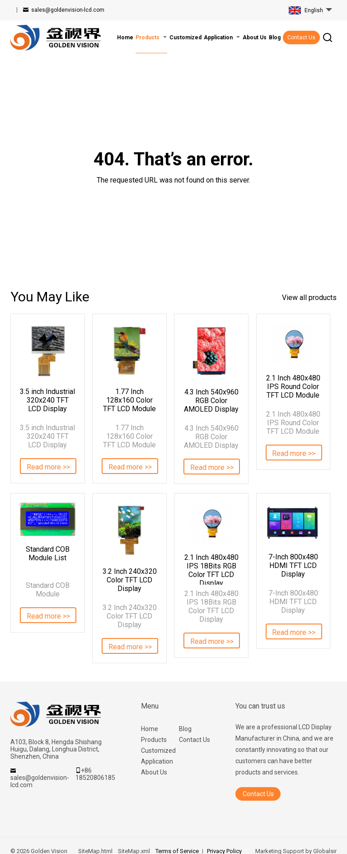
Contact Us (301, 37)
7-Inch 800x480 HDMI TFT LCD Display (293, 565)
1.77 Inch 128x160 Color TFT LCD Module (129, 400)
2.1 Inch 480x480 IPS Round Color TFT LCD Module (293, 386)
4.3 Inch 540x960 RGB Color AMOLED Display (211, 400)
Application (157, 761)
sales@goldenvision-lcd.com (67, 10)
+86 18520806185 (95, 774)
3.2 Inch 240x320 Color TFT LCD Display (130, 580)
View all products (309, 297)
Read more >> (48, 467)
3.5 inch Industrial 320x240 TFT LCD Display (47, 400)
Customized (158, 750)
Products (154, 739)
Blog (185, 728)
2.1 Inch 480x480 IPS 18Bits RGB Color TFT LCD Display (211, 569)
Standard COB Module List (48, 553)
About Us (154, 772)
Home (149, 728)
